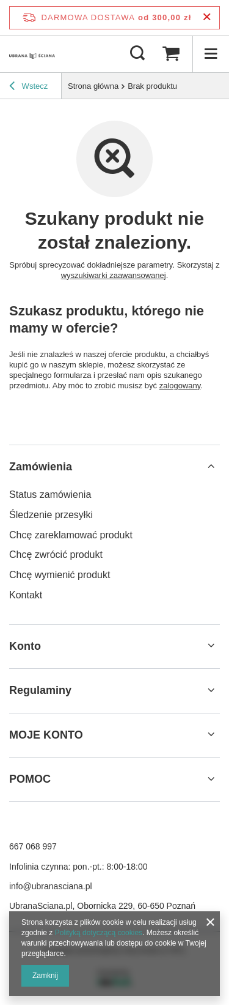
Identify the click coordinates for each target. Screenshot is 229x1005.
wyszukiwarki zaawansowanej (113, 275)
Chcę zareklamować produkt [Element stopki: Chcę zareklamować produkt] (71, 535)
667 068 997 (33, 846)
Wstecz (28, 87)
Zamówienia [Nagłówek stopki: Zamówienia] (40, 467)
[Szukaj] (137, 54)
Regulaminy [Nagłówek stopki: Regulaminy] (40, 690)
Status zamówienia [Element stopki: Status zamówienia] (50, 494)
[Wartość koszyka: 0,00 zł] (171, 54)
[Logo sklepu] (32, 54)
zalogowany (180, 385)
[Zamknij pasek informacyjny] (206, 17)
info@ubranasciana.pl (50, 886)
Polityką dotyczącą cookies (98, 932)
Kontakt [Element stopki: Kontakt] (25, 595)
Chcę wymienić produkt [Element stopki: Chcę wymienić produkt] (59, 575)
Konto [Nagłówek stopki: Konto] (25, 646)
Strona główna (93, 86)
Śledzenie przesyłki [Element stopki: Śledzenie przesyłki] (51, 515)
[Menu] (210, 54)
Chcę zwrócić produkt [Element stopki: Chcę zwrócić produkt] (56, 554)
